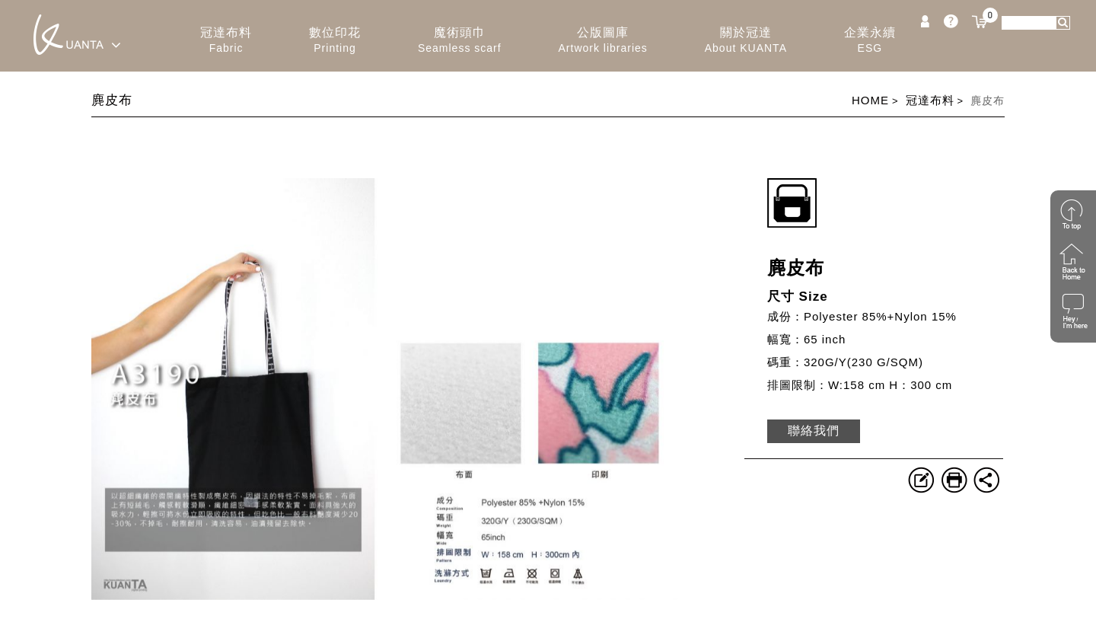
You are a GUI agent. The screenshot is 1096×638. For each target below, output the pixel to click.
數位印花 (335, 41)
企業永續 (870, 41)
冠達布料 (226, 41)
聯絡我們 (814, 430)
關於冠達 (746, 41)
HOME (870, 100)
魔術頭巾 (460, 41)
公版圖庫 (603, 41)
